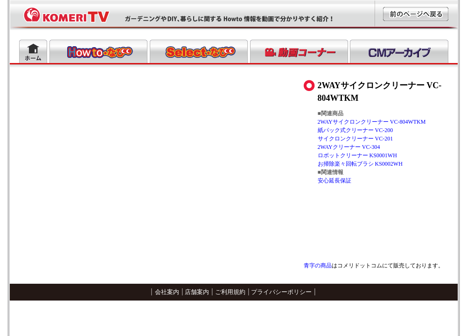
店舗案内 (197, 291)
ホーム (33, 51)
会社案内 (167, 291)
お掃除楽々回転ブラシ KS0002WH (360, 164)
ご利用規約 (230, 291)
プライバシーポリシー (281, 291)
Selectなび (199, 51)
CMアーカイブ (399, 51)
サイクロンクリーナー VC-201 (355, 138)
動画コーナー (299, 51)
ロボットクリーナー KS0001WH (357, 155)
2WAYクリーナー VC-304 (349, 147)
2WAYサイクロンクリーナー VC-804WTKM (372, 122)
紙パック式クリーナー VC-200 (355, 130)
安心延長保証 (334, 180)
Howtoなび (98, 51)
